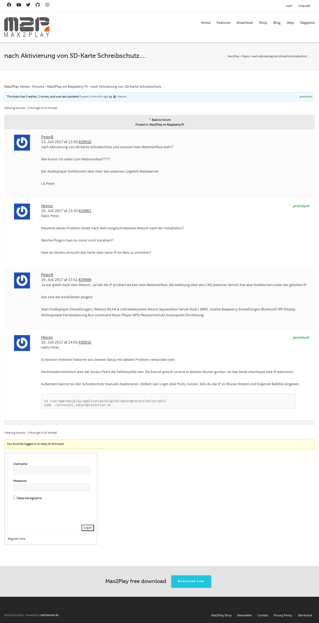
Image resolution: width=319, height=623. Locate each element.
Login (289, 6)
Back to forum (160, 120)
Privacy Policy (283, 615)
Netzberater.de (49, 615)
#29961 (85, 210)
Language (304, 6)
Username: (20, 464)
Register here (16, 539)
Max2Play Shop (221, 615)
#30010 (85, 342)
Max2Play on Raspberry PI (67, 86)
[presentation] (53, 511)
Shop (263, 22)
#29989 (85, 279)
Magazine (307, 22)
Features (223, 22)
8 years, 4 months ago (93, 97)
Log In (88, 528)
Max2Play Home (16, 86)
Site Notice (305, 615)
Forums (38, 86)
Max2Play (233, 56)
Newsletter (244, 615)
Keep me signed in (29, 498)
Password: (20, 481)
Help (290, 22)
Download (244, 22)
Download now (191, 581)
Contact (262, 615)
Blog (277, 22)
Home (205, 22)
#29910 (85, 141)
